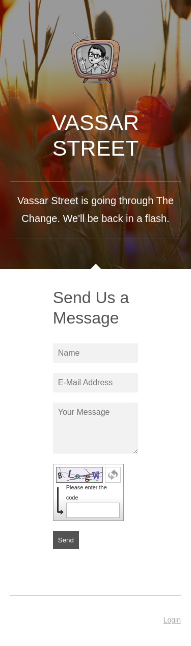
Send (66, 540)
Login (172, 620)
